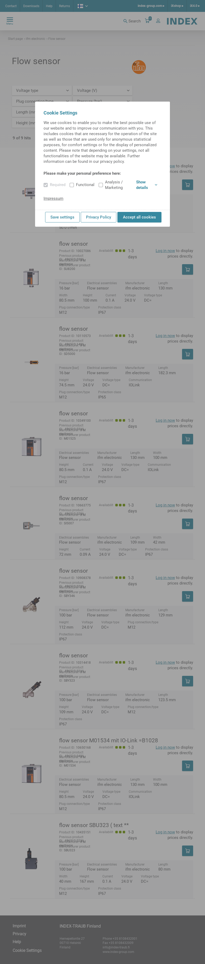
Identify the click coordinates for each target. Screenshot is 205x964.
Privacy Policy (98, 217)
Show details (146, 185)
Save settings (62, 217)
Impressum (53, 198)
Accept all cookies (139, 217)
